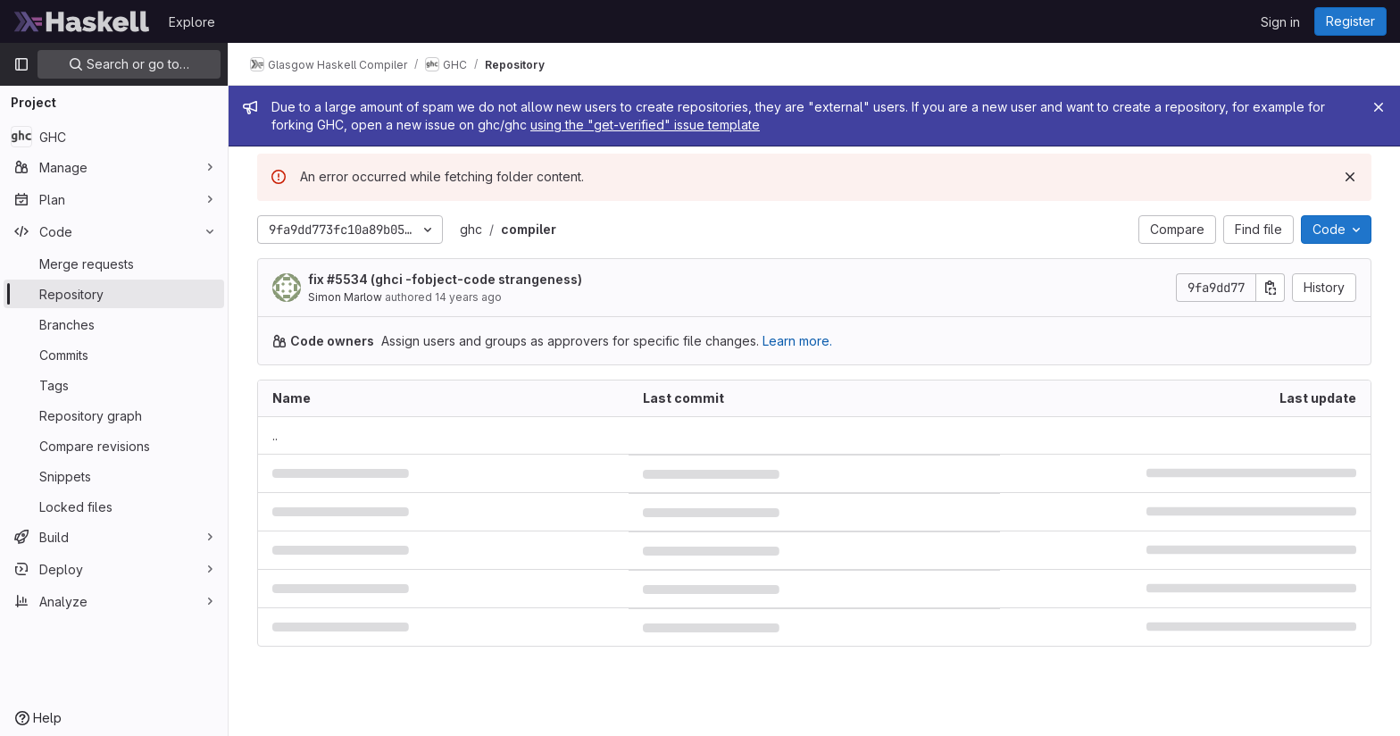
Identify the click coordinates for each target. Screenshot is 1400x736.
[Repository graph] (114, 415)
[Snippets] (114, 476)
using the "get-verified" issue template (645, 124)
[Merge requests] (114, 263)
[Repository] (114, 294)
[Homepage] (82, 21)
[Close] (1378, 107)
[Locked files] (114, 506)
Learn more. (797, 340)
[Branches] (114, 324)
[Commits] (114, 354)
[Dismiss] (1350, 177)
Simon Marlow (345, 297)
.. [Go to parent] (275, 435)
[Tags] (114, 385)
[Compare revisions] (114, 445)
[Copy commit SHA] (1270, 287)
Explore (192, 21)
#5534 (347, 279)
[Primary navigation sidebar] (21, 64)
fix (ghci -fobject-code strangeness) (445, 279)
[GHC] (114, 136)
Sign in (1280, 21)
